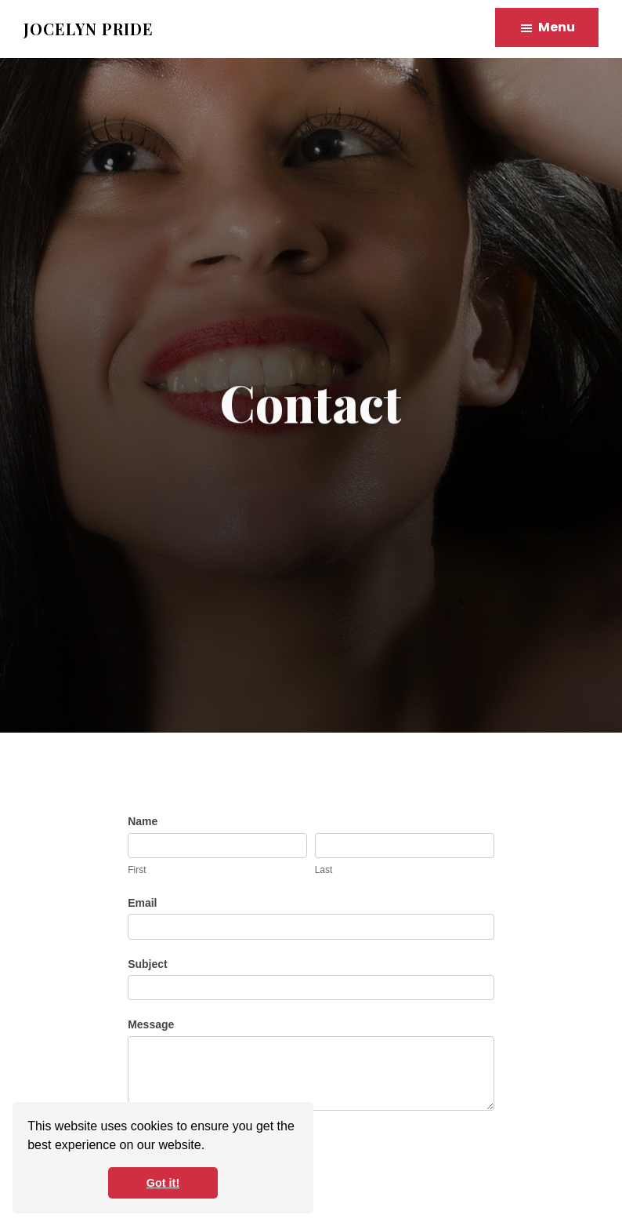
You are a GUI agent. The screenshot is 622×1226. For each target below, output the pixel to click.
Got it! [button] (162, 1183)
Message (151, 1024)
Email (142, 903)
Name (142, 821)
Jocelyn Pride (89, 28)
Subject (148, 964)
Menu (556, 27)
